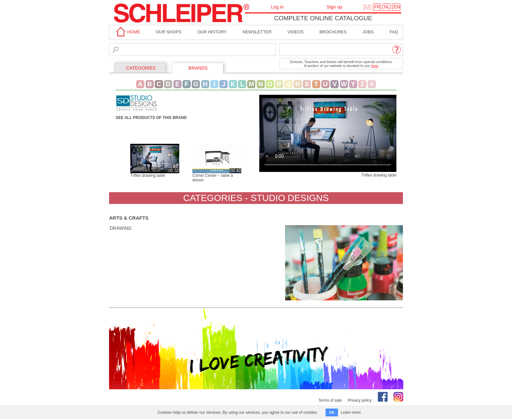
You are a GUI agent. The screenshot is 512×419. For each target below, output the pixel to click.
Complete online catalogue (323, 18)
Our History (212, 31)
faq (394, 31)
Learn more (351, 412)
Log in (277, 6)
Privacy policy (360, 400)
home (127, 31)
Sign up (334, 6)
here (374, 66)
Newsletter (257, 31)
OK (332, 412)
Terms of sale (330, 400)
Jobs (368, 31)
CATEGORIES (141, 68)
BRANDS (197, 68)
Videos (295, 31)
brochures (332, 31)
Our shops (168, 31)
